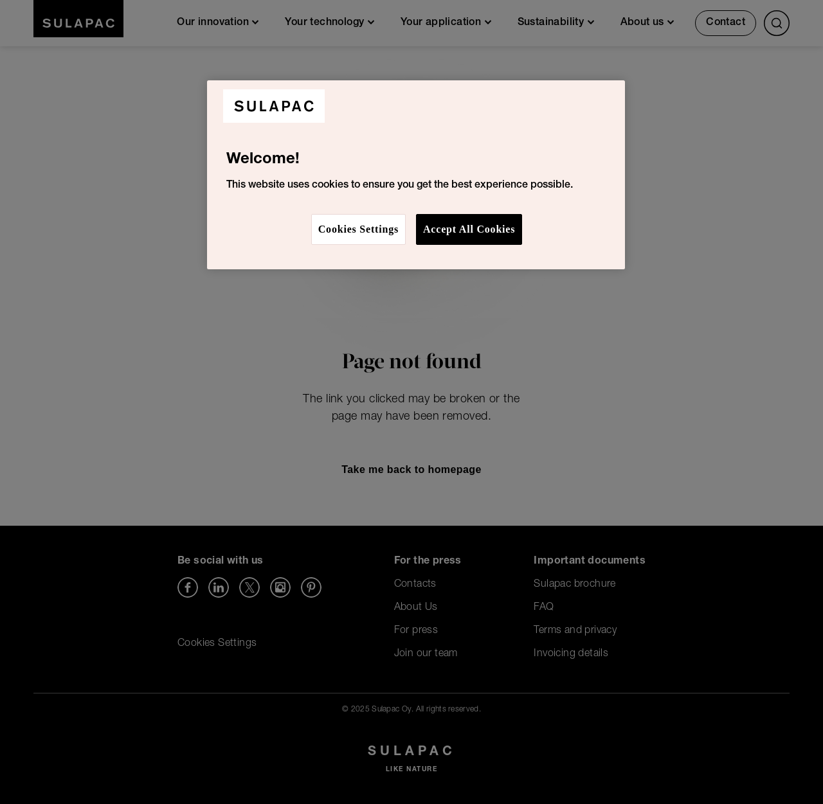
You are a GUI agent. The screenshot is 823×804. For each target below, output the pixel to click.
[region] (416, 174)
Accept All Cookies (469, 229)
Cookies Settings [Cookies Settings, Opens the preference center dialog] (358, 229)
